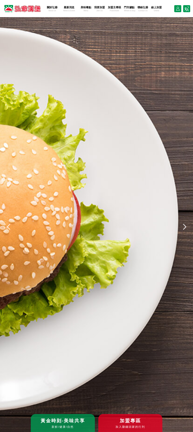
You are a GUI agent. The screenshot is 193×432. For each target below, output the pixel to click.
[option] (96, 224)
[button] (9, 227)
